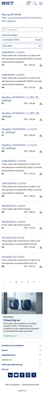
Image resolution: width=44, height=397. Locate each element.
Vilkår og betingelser (12, 385)
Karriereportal (22, 355)
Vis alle (38, 40)
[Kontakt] (28, 3)
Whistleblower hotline (22, 364)
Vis (39, 46)
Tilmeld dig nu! (10, 336)
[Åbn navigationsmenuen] (41, 3)
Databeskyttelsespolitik (30, 385)
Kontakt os (22, 360)
